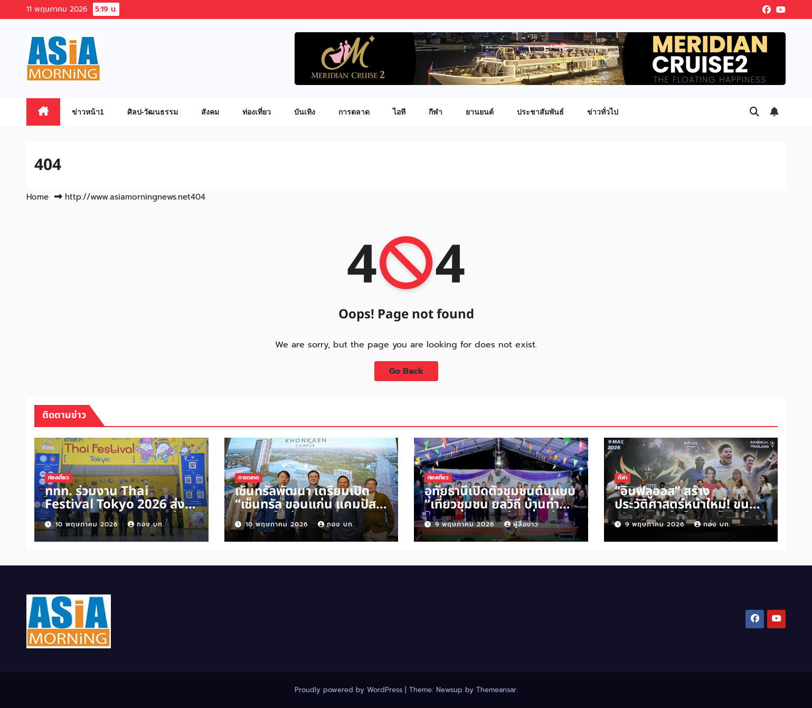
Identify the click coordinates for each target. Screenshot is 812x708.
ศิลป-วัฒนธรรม (152, 112)
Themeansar (496, 690)
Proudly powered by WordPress (350, 690)
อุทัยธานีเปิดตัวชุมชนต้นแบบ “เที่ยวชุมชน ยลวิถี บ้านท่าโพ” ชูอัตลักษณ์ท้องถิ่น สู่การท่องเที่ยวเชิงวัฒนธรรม (499, 511)
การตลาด (354, 112)
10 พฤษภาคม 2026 (87, 524)
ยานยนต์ (480, 112)
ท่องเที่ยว (256, 112)
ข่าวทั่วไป (602, 112)
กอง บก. (146, 524)
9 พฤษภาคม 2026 (466, 524)
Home (37, 197)
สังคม (210, 112)
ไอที (399, 112)
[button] (754, 112)
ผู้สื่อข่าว (521, 524)
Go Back (406, 371)
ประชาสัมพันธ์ (540, 112)
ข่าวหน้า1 (88, 112)
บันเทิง (304, 112)
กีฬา (435, 112)
